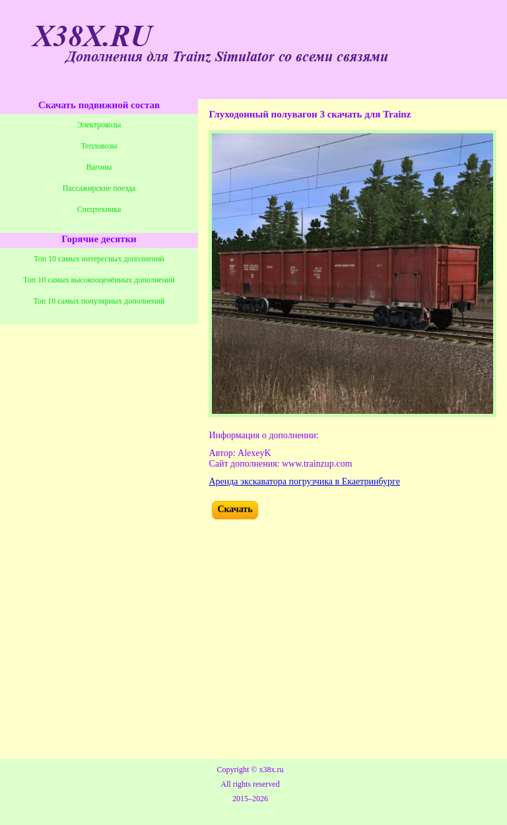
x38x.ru (271, 769)
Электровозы (99, 124)
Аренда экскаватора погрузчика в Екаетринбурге (304, 481)
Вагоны (99, 167)
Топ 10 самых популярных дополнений (99, 301)
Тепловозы (99, 145)
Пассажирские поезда (99, 188)
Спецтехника (99, 209)
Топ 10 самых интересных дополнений (99, 258)
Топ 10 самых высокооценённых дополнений (98, 279)
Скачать (234, 509)
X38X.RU (92, 37)
